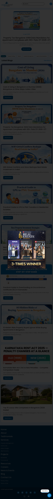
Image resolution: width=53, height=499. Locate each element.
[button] (43, 232)
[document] (26, 249)
